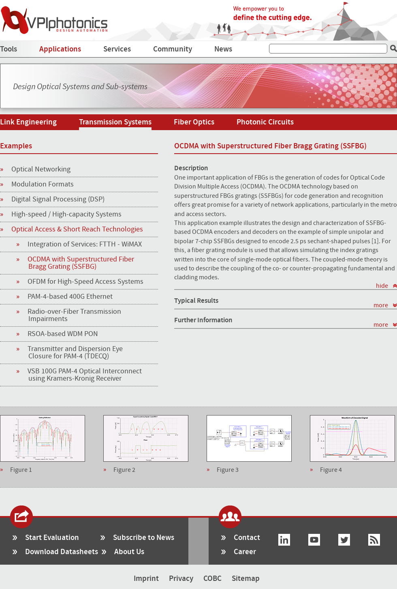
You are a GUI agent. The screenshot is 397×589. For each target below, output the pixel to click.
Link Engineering (28, 122)
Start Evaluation (52, 538)
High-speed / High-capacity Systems (61, 215)
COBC (212, 579)
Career (245, 552)
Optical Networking (35, 170)
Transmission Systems (115, 122)
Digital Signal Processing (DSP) (52, 200)
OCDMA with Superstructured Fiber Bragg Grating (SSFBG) (81, 263)
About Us (129, 552)
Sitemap (246, 579)
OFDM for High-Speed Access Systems (85, 281)
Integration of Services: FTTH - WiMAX (85, 244)
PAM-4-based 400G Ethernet (70, 296)
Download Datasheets (61, 552)
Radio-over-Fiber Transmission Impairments (74, 315)
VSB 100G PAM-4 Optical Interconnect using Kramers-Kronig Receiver (85, 375)
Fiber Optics (194, 122)
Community (172, 49)
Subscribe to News (143, 538)
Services (117, 49)
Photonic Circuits (265, 122)
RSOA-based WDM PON (63, 334)
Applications (60, 49)
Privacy (181, 579)
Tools (8, 49)
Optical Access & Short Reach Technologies (71, 230)
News (223, 49)
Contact (247, 538)
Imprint (146, 579)
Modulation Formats (37, 185)
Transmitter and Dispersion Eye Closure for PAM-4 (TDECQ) (75, 352)
